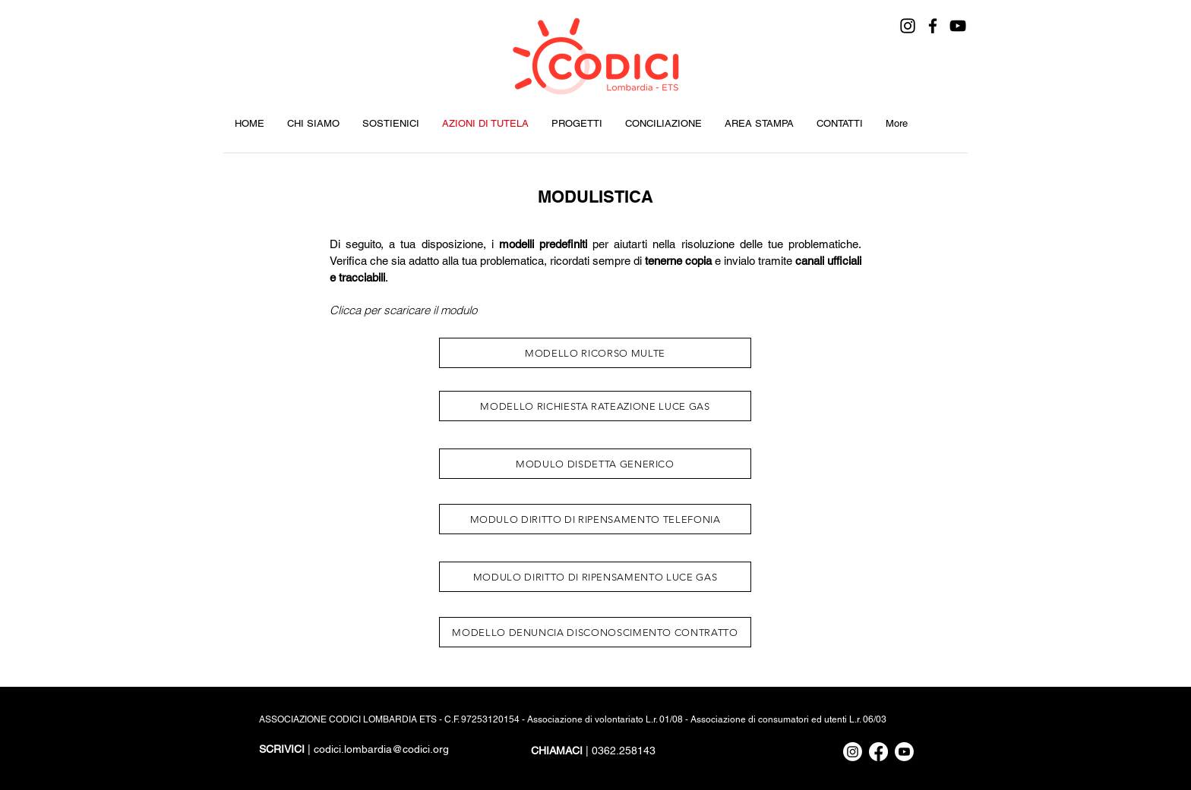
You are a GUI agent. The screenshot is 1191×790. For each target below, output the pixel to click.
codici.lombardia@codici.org (381, 749)
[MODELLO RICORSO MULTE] (595, 353)
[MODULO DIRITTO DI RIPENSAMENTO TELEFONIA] (595, 519)
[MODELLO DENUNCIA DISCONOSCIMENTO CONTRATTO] (595, 632)
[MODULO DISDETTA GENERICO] (595, 464)
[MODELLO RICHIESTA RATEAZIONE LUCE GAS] (595, 406)
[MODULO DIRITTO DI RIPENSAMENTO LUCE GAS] (595, 577)
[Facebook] (933, 26)
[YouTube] (958, 26)
